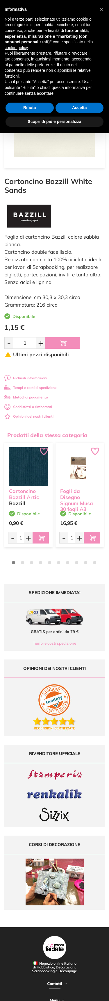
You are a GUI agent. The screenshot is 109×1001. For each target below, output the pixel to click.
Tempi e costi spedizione (54, 643)
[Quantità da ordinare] (25, 342)
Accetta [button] (79, 107)
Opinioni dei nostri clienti (28, 416)
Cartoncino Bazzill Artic (24, 494)
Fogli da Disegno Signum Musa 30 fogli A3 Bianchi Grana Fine (77, 506)
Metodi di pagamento (26, 397)
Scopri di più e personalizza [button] (54, 121)
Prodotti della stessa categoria (47, 435)
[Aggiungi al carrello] (62, 343)
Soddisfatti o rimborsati (28, 407)
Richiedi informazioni (25, 378)
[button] (101, 9)
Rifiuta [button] (29, 107)
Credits (90, 993)
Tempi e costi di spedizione (30, 387)
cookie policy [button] (16, 47)
